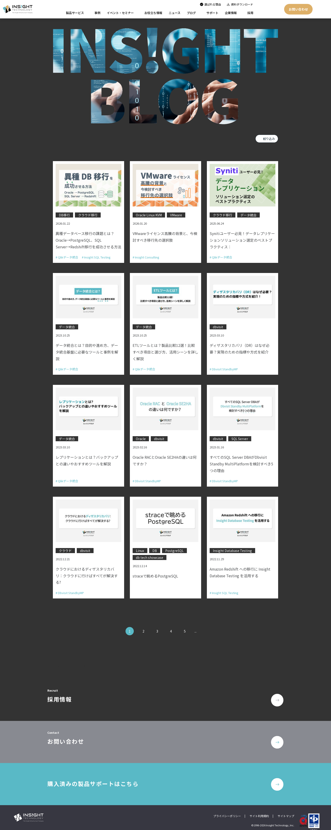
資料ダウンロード (242, 4)
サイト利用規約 (259, 810)
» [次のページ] (204, 627)
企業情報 (231, 13)
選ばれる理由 (212, 4)
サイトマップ (286, 810)
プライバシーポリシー (227, 810)
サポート (212, 13)
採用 (250, 13)
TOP (56, 662)
